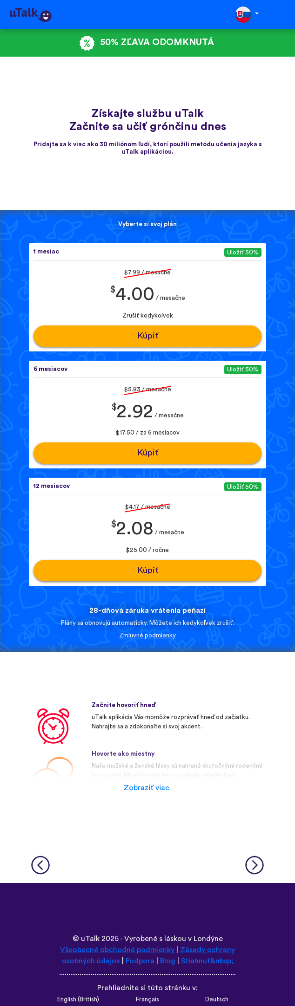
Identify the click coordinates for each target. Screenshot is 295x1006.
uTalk (90, 938)
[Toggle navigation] (281, 15)
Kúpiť (147, 335)
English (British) (78, 999)
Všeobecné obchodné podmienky (117, 950)
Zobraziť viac (146, 788)
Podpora (140, 961)
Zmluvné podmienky (147, 635)
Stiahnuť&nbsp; (207, 961)
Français (147, 999)
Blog (167, 961)
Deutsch (216, 999)
